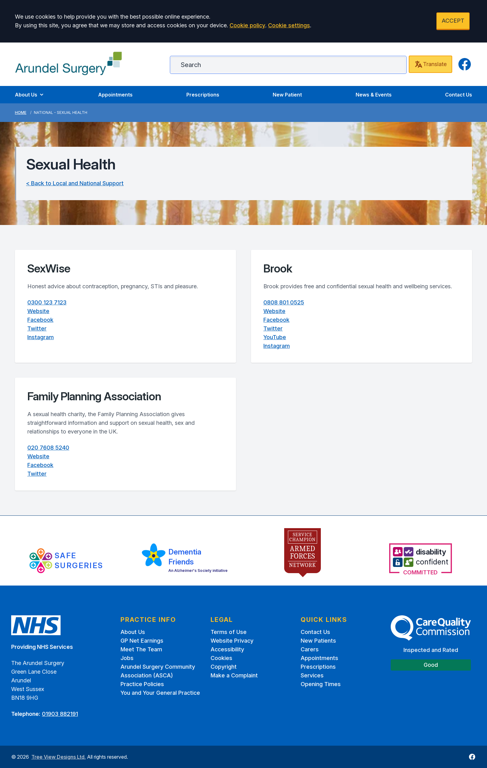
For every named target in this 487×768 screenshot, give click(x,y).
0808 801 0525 (283, 302)
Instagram (40, 337)
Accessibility (227, 649)
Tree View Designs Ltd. (58, 757)
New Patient (287, 95)
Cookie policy (247, 25)
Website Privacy (232, 640)
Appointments (115, 95)
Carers (310, 649)
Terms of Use (229, 632)
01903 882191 (60, 714)
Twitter (37, 328)
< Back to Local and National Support (75, 183)
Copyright (224, 666)
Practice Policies (142, 684)
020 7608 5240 (48, 447)
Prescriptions (202, 95)
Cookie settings (289, 25)
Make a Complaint (234, 675)
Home (20, 112)
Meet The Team (141, 649)
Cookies (221, 658)
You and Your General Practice (160, 692)
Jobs (127, 658)
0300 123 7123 (46, 302)
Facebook (40, 320)
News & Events (374, 95)
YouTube (274, 337)
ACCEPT (453, 20)
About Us (30, 95)
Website (38, 311)
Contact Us (458, 95)
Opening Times (321, 684)
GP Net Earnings (142, 640)
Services (312, 675)
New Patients (318, 640)
